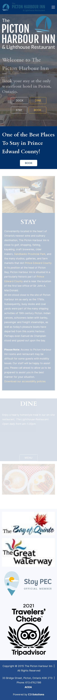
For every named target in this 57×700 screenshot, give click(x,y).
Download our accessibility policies (25, 381)
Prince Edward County (38, 262)
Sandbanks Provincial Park (29, 254)
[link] (28, 18)
